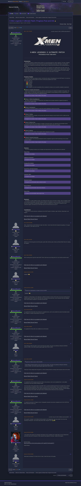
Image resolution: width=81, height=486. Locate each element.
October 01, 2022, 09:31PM (28, 379)
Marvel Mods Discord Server (31, 219)
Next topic (69, 24)
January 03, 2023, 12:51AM (28, 416)
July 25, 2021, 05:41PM (28, 239)
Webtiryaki (10, 482)
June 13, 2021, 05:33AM (28, 222)
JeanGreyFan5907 (16, 423)
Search (17, 13)
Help (66, 482)
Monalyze (16, 461)
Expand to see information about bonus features (35, 187)
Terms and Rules (70, 482)
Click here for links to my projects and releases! (35, 216)
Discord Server (23, 13)
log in (23, 1)
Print (70, 27)
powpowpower (16, 246)
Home (11, 13)
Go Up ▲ (75, 482)
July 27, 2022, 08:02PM (28, 343)
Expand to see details (30, 154)
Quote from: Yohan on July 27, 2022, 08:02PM (34, 361)
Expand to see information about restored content (36, 182)
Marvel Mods (13, 7)
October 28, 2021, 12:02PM (28, 287)
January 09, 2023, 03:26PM (28, 432)
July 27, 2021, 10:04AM (28, 255)
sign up (27, 1)
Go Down (11, 27)
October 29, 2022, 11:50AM (28, 399)
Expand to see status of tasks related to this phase (36, 95)
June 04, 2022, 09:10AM (28, 309)
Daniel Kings (16, 229)
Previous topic (63, 24)
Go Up (10, 469)
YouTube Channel (32, 13)
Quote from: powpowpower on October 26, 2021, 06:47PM (36, 290)
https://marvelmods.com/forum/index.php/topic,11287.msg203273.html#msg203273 (39, 443)
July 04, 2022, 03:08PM (28, 326)
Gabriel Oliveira (16, 442)
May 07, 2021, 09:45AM (28, 31)
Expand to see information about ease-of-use (35, 193)
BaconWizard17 (16, 32)
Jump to (54, 475)
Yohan (16, 350)
